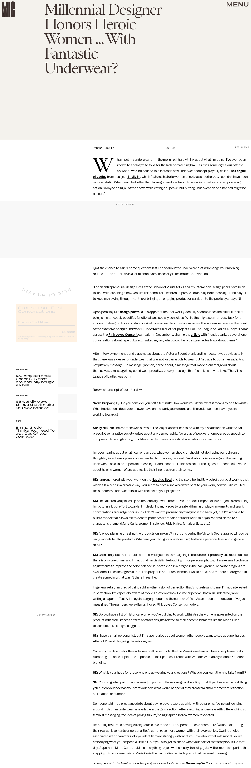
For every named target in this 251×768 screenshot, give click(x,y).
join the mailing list (193, 763)
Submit (68, 334)
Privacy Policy (23, 341)
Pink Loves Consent (123, 334)
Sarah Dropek (105, 148)
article (195, 334)
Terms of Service (64, 339)
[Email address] (46, 324)
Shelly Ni (133, 176)
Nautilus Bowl (162, 479)
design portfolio (131, 312)
